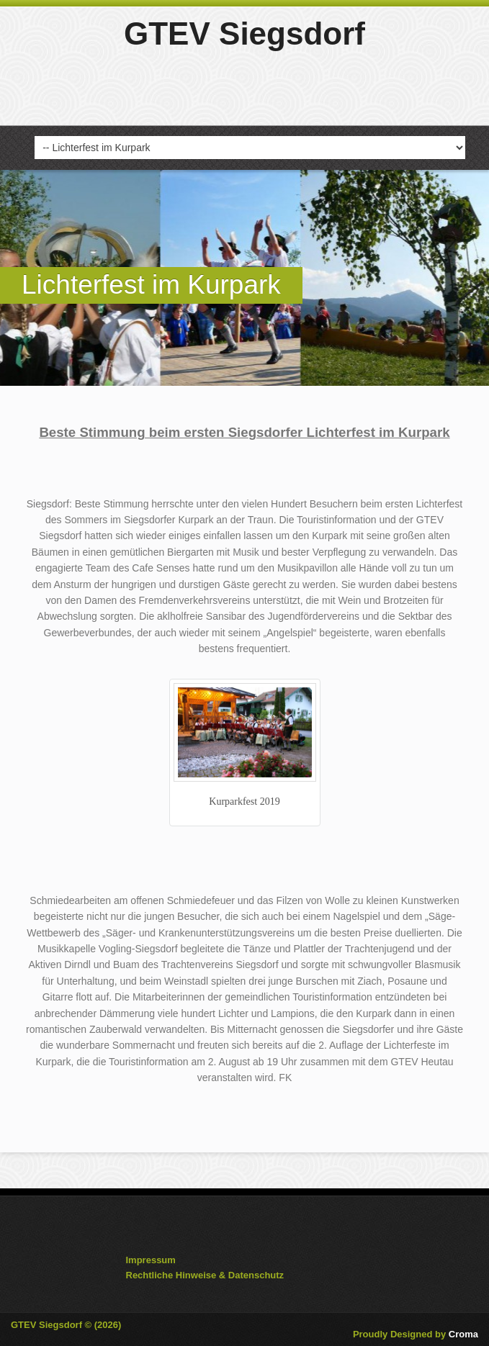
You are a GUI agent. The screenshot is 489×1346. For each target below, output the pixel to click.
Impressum (151, 1260)
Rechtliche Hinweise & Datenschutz (205, 1275)
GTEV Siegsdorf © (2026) (66, 1324)
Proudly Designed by (415, 1334)
